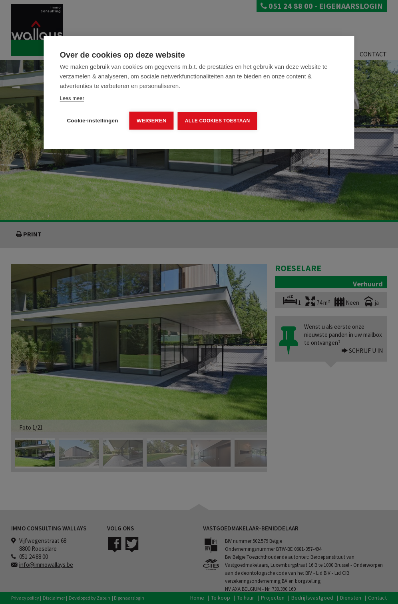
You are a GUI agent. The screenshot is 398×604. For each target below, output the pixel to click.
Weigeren (152, 121)
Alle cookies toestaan (217, 121)
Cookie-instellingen (92, 121)
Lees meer (72, 98)
